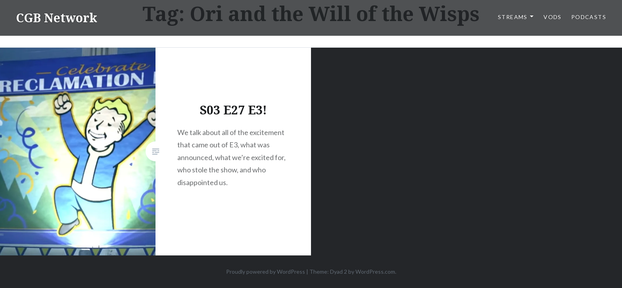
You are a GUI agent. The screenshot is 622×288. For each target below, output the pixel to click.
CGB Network (56, 18)
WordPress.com (375, 271)
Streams (513, 17)
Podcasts (588, 17)
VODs (552, 17)
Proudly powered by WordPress (265, 271)
